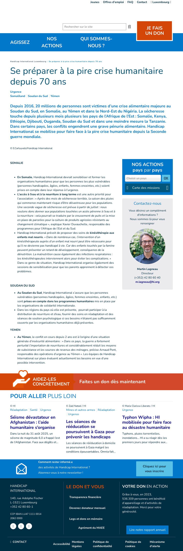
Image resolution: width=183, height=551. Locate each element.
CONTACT (18, 542)
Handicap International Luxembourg (28, 61)
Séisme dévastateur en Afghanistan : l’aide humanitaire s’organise (32, 422)
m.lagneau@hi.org (147, 282)
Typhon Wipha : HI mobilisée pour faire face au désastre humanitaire (146, 422)
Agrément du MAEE (91, 528)
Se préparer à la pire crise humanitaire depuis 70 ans (75, 61)
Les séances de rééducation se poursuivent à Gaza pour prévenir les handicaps (90, 429)
